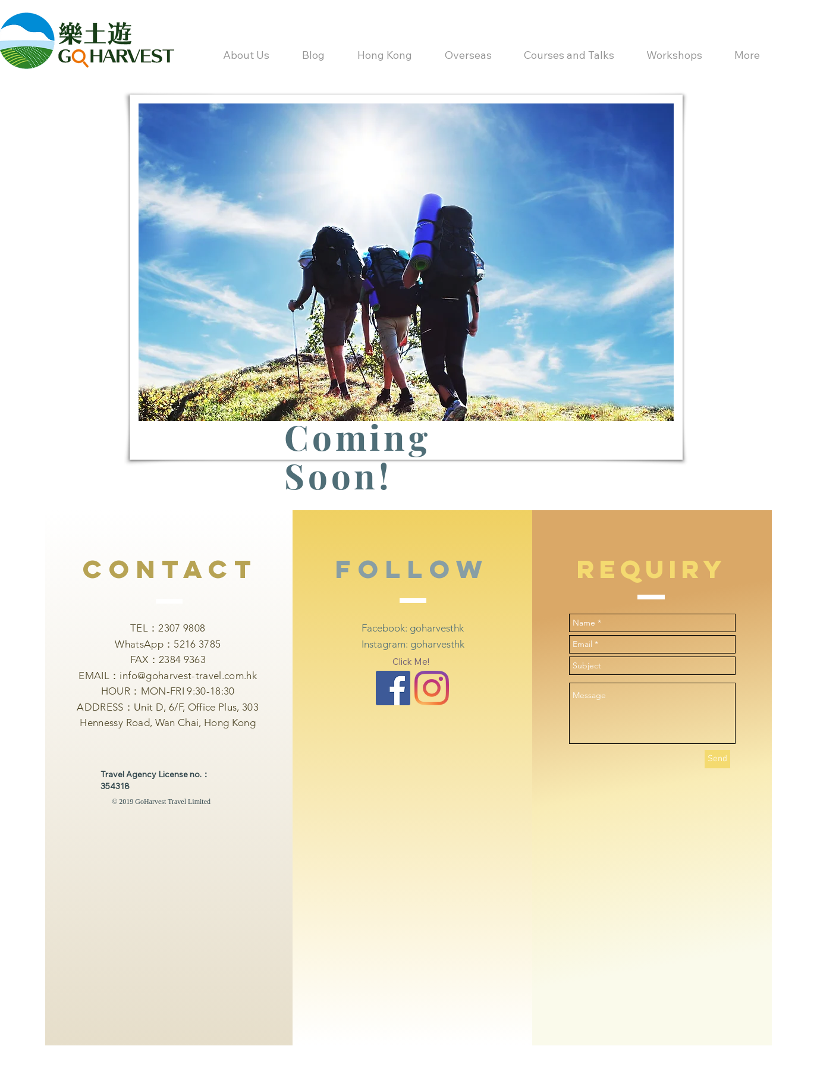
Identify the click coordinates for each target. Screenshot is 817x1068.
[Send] (717, 759)
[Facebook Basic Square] (393, 688)
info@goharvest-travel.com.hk (188, 675)
